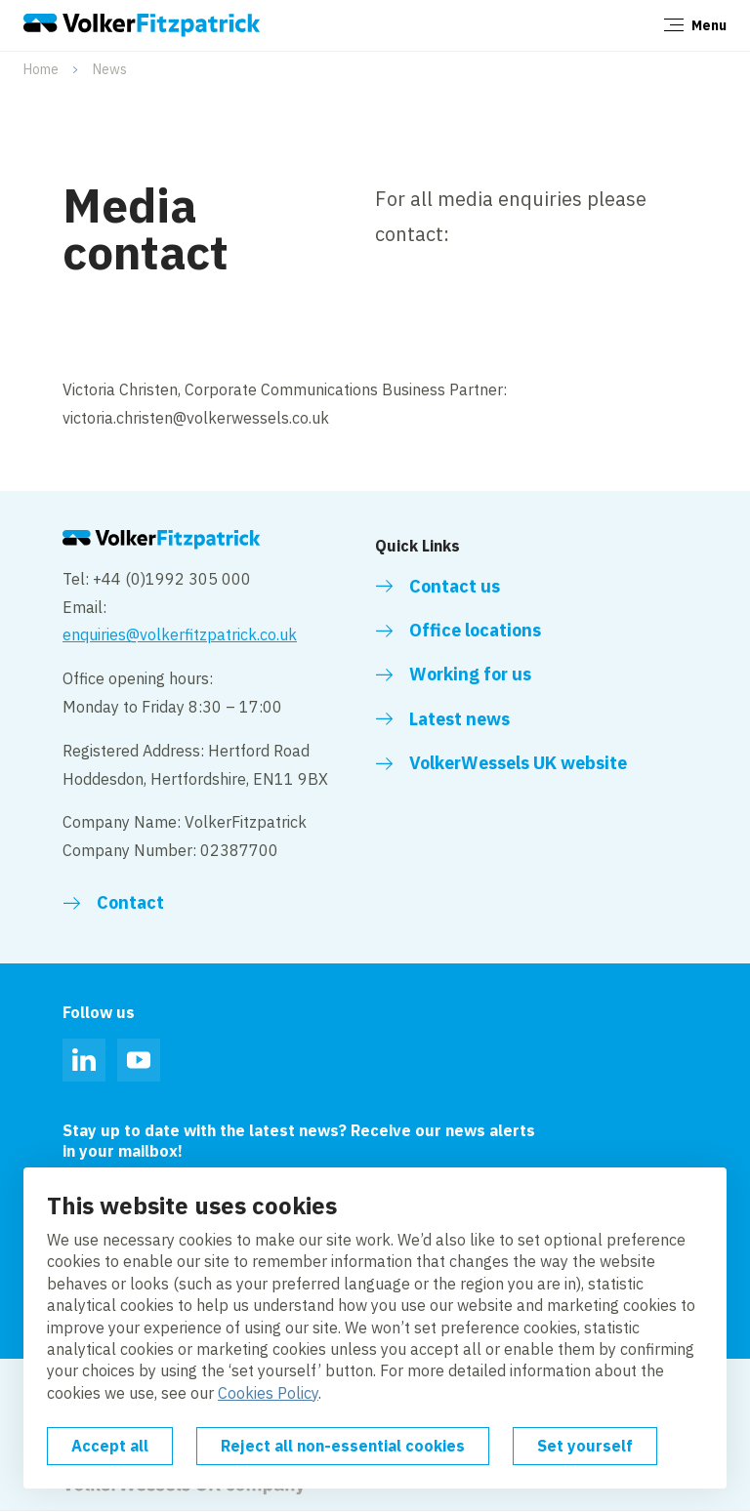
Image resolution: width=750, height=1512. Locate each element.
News (110, 69)
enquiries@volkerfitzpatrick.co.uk (179, 634)
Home (41, 69)
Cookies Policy (268, 1393)
